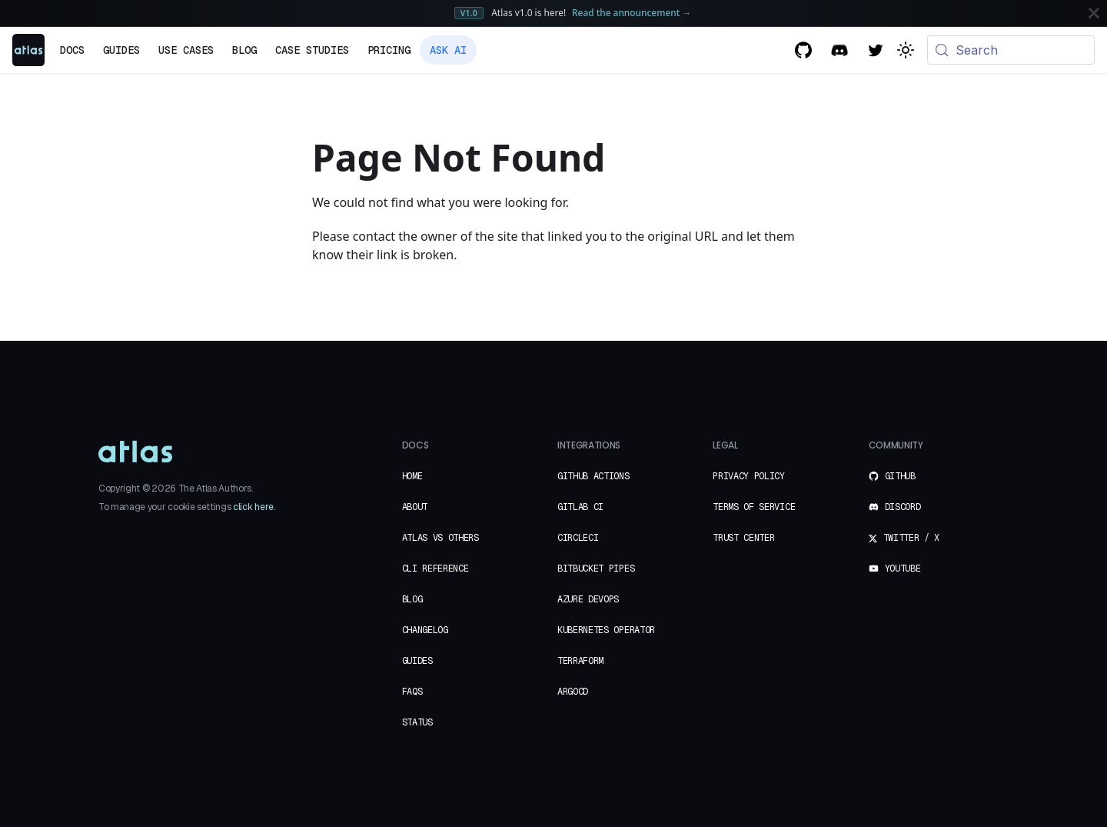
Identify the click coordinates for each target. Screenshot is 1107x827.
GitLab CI (580, 507)
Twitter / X (904, 538)
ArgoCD (572, 691)
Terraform (580, 661)
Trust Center (743, 538)
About (414, 507)
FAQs (412, 691)
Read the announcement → (631, 12)
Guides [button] (121, 50)
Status (417, 722)
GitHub (892, 476)
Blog (244, 50)
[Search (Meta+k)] (1011, 50)
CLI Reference (435, 568)
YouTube (895, 568)
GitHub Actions (593, 476)
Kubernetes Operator (606, 630)
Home (412, 476)
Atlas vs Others (440, 538)
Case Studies (312, 50)
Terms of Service (754, 507)
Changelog (425, 630)
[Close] (1094, 13)
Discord (895, 507)
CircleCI (577, 538)
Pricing (389, 50)
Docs (72, 50)
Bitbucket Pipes (595, 568)
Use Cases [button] (186, 50)
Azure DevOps (588, 599)
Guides (417, 661)
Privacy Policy (749, 476)
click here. (253, 507)
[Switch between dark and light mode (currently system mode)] (905, 50)
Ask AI (448, 50)
